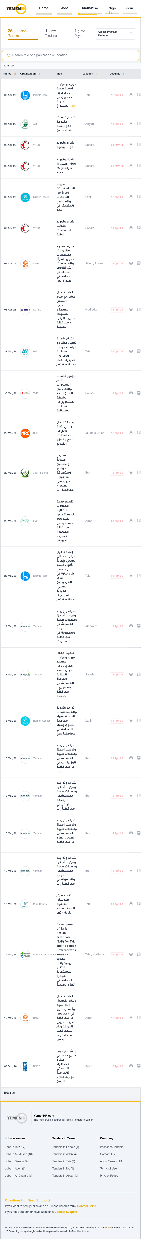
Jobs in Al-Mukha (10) (19, 1154)
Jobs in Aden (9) (15, 1169)
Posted (10, 74)
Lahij (88, 197)
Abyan (89, 124)
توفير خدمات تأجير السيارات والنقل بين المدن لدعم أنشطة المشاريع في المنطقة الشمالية (66, 394)
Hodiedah (91, 310)
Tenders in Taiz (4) (63, 1161)
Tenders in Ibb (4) (63, 1169)
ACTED (37, 310)
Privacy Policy (109, 1176)
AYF (35, 124)
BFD (35, 352)
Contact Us (107, 1154)
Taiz (87, 95)
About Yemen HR (111, 1161)
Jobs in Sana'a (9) (16, 1161)
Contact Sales (86, 1206)
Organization (30, 74)
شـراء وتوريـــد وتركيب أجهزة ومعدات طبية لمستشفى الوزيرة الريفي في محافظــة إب (67, 758)
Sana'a (89, 145)
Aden (89, 263)
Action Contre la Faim (45, 955)
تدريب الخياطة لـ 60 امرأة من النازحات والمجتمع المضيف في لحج (66, 197)
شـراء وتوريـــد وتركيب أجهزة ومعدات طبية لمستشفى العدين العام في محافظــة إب (67, 833)
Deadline (118, 74)
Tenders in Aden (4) (64, 1154)
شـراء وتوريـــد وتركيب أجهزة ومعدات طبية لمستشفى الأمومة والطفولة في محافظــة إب (67, 871)
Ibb (87, 473)
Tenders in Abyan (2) (65, 1176)
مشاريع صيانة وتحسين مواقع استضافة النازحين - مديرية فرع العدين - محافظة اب (65, 473)
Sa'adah (90, 674)
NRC (35, 433)
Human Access (41, 721)
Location (90, 74)
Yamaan (37, 626)
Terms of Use (108, 1169)
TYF (35, 393)
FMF (35, 521)
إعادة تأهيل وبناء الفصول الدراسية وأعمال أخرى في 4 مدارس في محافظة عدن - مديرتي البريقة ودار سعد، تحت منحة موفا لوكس (66, 1018)
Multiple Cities (94, 433)
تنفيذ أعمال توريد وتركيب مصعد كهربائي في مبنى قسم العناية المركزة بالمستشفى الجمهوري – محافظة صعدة (66, 675)
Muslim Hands (41, 197)
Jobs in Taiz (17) (15, 1147)
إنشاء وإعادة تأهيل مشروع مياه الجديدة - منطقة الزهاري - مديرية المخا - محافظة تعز (67, 351)
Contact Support (65, 1212)
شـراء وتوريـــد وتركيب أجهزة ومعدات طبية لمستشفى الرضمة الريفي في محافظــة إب (67, 796)
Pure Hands (40, 904)
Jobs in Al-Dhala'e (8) (18, 1176)
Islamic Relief (40, 95)
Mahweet (91, 626)
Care (36, 264)
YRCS (36, 145)
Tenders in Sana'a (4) (65, 1147)
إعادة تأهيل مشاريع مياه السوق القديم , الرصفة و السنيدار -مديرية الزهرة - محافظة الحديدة (67, 310)
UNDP (36, 1066)
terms (109, 1228)
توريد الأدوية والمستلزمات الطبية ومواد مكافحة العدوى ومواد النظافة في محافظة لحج (67, 721)
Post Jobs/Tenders (111, 1147)
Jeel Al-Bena (40, 473)
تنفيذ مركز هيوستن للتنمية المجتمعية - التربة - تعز (66, 904)
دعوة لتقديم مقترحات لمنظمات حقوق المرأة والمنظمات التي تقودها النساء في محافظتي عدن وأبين (65, 264)
